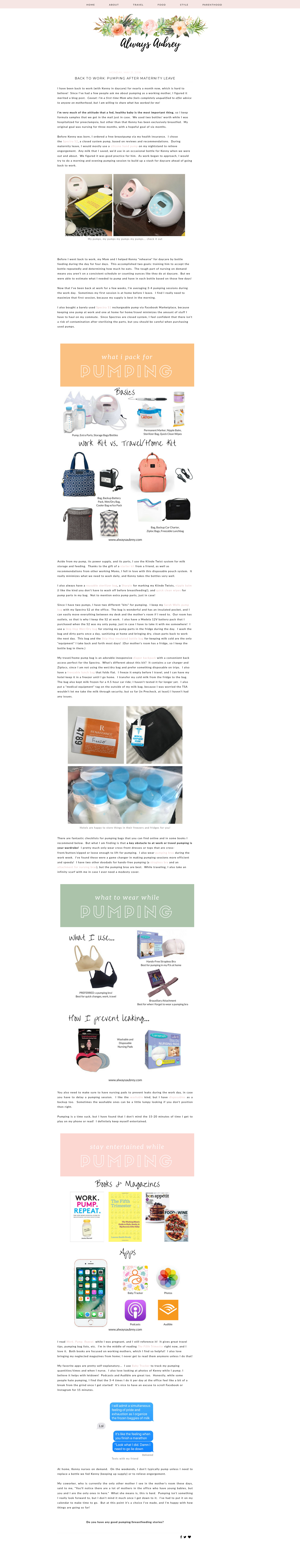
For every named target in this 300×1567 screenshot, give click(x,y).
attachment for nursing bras (76, 867)
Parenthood (212, 4)
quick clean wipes (168, 590)
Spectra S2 (70, 141)
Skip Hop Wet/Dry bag (81, 628)
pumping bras (164, 852)
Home (90, 4)
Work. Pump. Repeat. (80, 1341)
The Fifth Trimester (150, 1346)
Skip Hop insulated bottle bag (122, 638)
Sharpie (127, 585)
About (114, 4)
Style (184, 4)
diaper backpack (144, 657)
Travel (138, 4)
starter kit (127, 566)
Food (162, 4)
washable (136, 1097)
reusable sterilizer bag (101, 585)
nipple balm (184, 585)
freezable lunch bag (81, 672)
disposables (177, 1097)
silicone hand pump (124, 146)
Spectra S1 (103, 307)
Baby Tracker (141, 1365)
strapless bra (159, 862)
